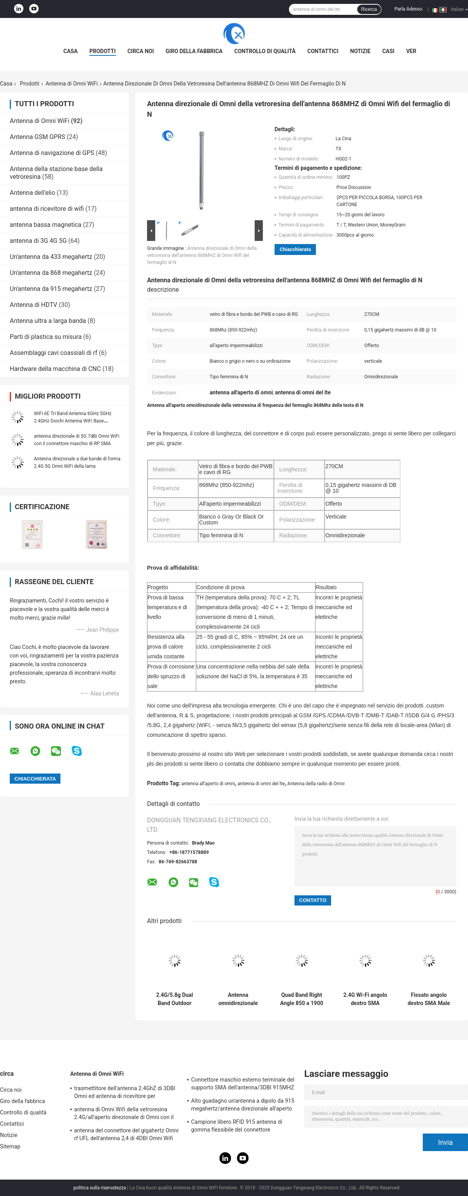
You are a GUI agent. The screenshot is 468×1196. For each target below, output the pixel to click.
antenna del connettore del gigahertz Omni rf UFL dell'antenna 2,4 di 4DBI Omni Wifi (126, 1134)
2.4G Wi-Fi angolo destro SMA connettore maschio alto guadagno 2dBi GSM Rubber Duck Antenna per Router (365, 999)
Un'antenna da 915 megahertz (51, 288)
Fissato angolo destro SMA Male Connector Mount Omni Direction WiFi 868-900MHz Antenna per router (429, 999)
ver (411, 51)
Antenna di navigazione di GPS (52, 153)
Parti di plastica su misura (46, 336)
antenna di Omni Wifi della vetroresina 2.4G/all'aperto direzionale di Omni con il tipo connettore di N (124, 1114)
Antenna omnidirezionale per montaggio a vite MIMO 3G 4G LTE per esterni (238, 999)
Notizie (360, 51)
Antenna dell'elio (32, 192)
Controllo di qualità (265, 51)
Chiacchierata (295, 249)
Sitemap (10, 1146)
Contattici (323, 51)
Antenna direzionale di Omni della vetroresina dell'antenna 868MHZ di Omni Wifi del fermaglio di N (202, 255)
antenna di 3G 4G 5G (38, 240)
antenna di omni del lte (261, 783)
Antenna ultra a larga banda (48, 320)
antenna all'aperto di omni (208, 783)
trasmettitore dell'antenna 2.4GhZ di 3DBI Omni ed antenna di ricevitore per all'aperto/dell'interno (124, 1093)
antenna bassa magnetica (46, 224)
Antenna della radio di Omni (316, 783)
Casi (388, 51)
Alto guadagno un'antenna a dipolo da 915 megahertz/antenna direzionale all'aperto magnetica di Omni (242, 1106)
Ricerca (369, 9)
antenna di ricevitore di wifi (47, 208)
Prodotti (102, 51)
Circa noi (141, 51)
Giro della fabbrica (194, 51)
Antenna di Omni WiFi (72, 83)
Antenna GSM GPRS (37, 137)
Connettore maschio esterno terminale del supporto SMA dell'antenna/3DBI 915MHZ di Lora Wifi (242, 1085)
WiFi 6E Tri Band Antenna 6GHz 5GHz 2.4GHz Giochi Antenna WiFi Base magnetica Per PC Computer (73, 421)
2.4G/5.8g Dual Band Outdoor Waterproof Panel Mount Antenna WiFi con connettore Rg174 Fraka (174, 999)
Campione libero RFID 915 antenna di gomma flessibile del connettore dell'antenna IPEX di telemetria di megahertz (236, 1127)
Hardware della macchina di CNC (55, 369)
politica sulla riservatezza (99, 1188)
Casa (71, 51)
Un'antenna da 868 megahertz (51, 272)
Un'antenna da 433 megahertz (51, 256)
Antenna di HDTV (33, 304)
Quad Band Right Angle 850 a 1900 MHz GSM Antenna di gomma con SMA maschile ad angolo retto (301, 999)
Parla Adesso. (409, 9)
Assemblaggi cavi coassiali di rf (54, 352)
